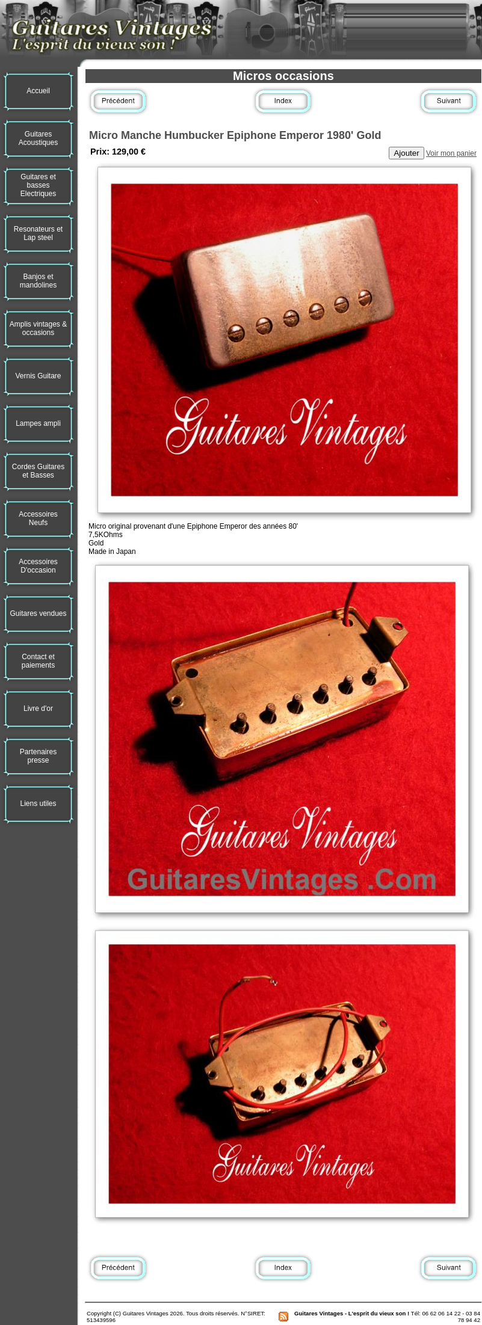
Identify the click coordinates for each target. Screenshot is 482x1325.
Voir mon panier (451, 153)
